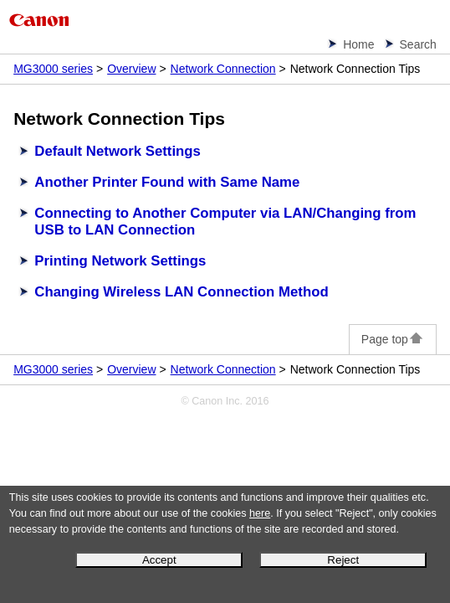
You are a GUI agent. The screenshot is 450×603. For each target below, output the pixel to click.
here (259, 513)
